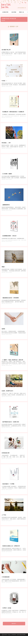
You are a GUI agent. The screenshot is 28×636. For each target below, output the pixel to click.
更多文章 (14, 623)
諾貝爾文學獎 (5, 12)
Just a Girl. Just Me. (6, 6)
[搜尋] (22, 2)
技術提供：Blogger (6, 634)
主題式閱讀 (13, 12)
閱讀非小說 (21, 12)
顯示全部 (3, 20)
